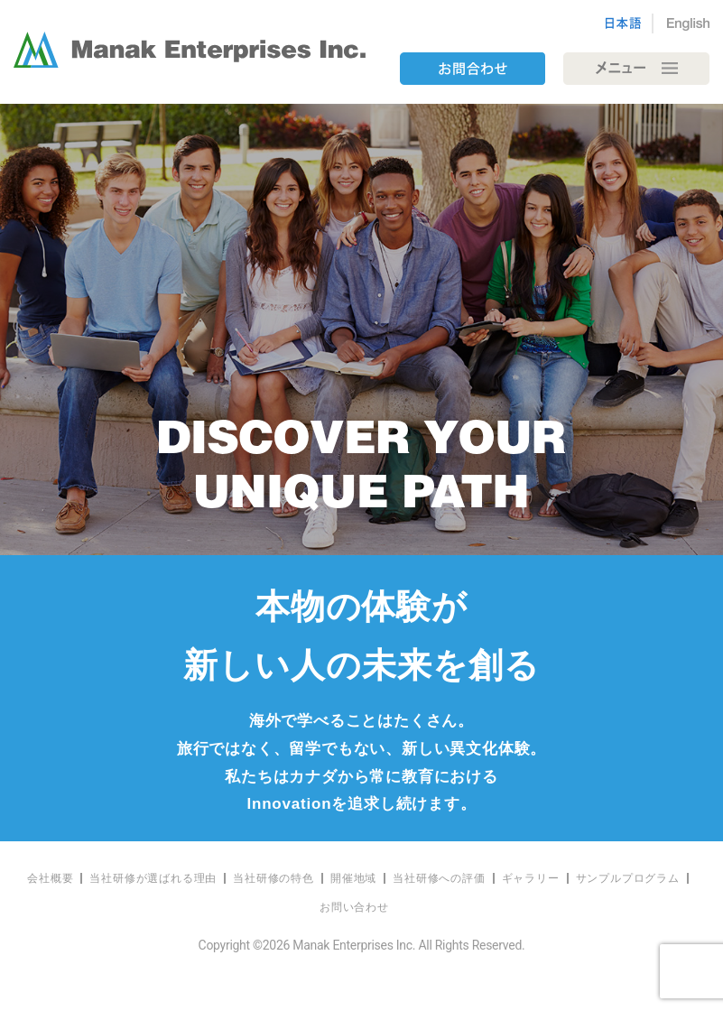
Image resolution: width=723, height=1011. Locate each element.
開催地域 (353, 878)
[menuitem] (51, 878)
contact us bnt (472, 68)
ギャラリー (531, 878)
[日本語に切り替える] (629, 23)
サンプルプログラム (628, 878)
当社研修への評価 (439, 878)
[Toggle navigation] (636, 68)
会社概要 (50, 878)
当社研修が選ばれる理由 (153, 878)
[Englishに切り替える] (681, 23)
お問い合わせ (354, 907)
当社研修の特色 (273, 878)
